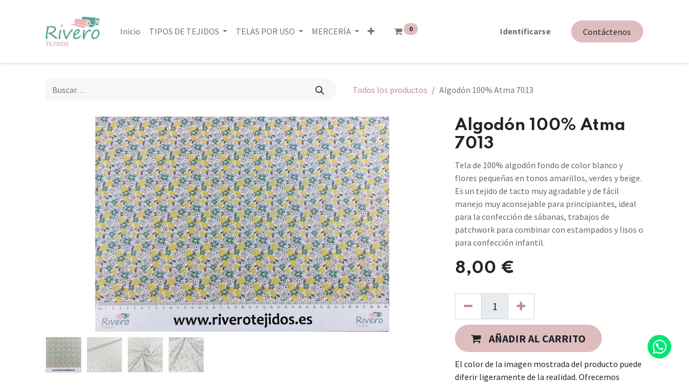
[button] (371, 31)
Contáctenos (607, 31)
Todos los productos (390, 89)
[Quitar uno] (468, 306)
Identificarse (525, 31)
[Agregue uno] (521, 306)
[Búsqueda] (320, 90)
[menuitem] (130, 31)
